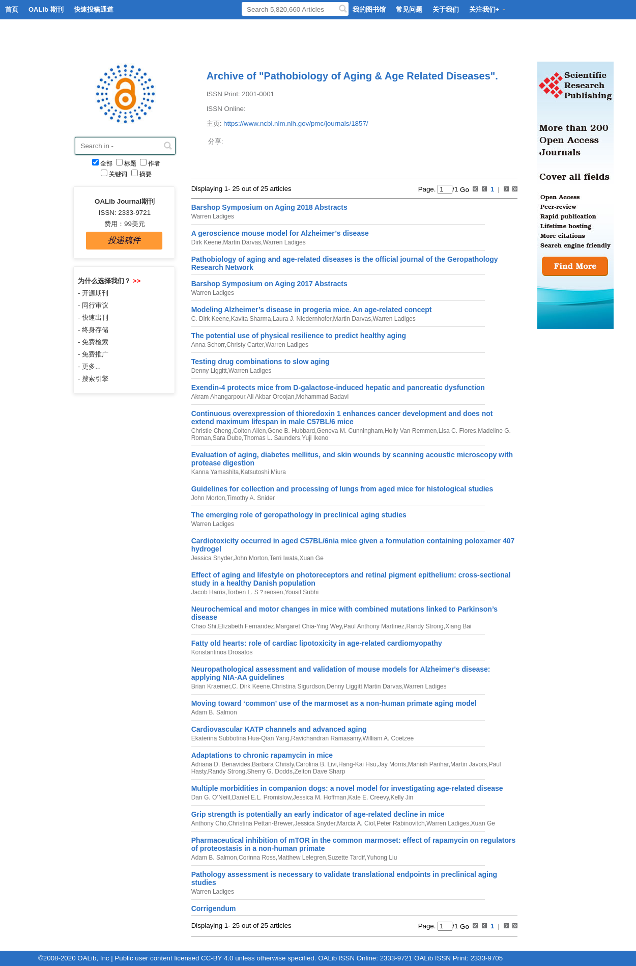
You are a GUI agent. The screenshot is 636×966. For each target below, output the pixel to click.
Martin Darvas (242, 242)
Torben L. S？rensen (255, 592)
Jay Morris (392, 764)
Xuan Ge (311, 558)
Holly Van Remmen (411, 430)
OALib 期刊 (46, 9)
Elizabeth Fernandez (246, 626)
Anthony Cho (208, 823)
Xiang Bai (458, 626)
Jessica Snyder (212, 558)
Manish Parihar (428, 764)
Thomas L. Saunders (271, 437)
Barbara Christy (273, 764)
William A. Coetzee (388, 738)
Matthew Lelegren (301, 857)
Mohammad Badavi (322, 396)
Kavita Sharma (251, 318)
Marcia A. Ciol (356, 823)
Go (463, 189)
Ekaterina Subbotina (218, 738)
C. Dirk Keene (210, 318)
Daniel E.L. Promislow (262, 797)
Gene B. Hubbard (291, 430)
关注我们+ (488, 9)
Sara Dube (227, 437)
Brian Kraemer (210, 686)
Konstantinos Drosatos (222, 652)
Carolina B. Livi (316, 764)
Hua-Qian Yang (269, 738)
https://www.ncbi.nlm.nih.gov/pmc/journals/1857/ (295, 123)
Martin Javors (468, 764)
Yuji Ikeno (315, 437)
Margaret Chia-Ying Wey (309, 626)
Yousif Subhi (302, 592)
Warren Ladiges (212, 216)
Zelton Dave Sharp (319, 771)
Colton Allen (249, 430)
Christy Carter (245, 344)
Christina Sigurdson (298, 686)
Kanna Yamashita (215, 472)
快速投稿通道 (93, 9)
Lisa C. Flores (457, 430)
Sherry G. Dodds (270, 771)
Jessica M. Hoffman (319, 797)
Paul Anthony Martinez (373, 626)
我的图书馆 (369, 9)
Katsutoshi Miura (263, 472)
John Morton (208, 498)
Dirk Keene (206, 242)
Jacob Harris (208, 592)
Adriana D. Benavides (220, 764)
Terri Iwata (284, 558)
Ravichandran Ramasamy (326, 738)
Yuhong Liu (381, 857)
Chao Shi (203, 626)
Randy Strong (424, 626)
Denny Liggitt (209, 370)
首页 (11, 9)
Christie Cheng (211, 430)
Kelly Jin (401, 797)
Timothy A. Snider (251, 498)
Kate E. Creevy (368, 797)
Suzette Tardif (346, 857)
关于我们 (445, 9)
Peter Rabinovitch (401, 823)
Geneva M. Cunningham (350, 430)
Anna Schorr (208, 344)
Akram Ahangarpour (218, 396)
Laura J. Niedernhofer (302, 318)
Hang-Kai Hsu (357, 764)
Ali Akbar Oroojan (270, 396)
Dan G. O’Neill (210, 797)
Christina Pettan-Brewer (260, 823)
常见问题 (409, 9)
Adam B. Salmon (214, 712)
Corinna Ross (257, 857)
